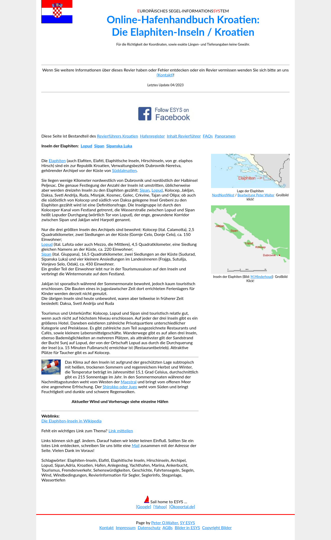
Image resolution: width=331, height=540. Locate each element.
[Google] (143, 506)
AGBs (167, 527)
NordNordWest (223, 195)
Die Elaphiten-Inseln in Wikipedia (71, 420)
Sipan (99, 145)
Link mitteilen (121, 430)
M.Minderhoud (261, 277)
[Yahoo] (160, 506)
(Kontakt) (165, 74)
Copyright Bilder (217, 527)
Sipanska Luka (119, 145)
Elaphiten (57, 160)
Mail (135, 445)
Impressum (126, 527)
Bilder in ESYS (187, 527)
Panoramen (225, 135)
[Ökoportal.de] (182, 506)
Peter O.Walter (164, 522)
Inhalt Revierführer (184, 135)
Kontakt (106, 527)
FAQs (208, 135)
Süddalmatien (124, 170)
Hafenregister (152, 135)
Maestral (129, 381)
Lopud (86, 145)
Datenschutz (149, 527)
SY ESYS (187, 522)
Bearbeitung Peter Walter (255, 195)
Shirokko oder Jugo (120, 386)
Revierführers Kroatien (117, 135)
